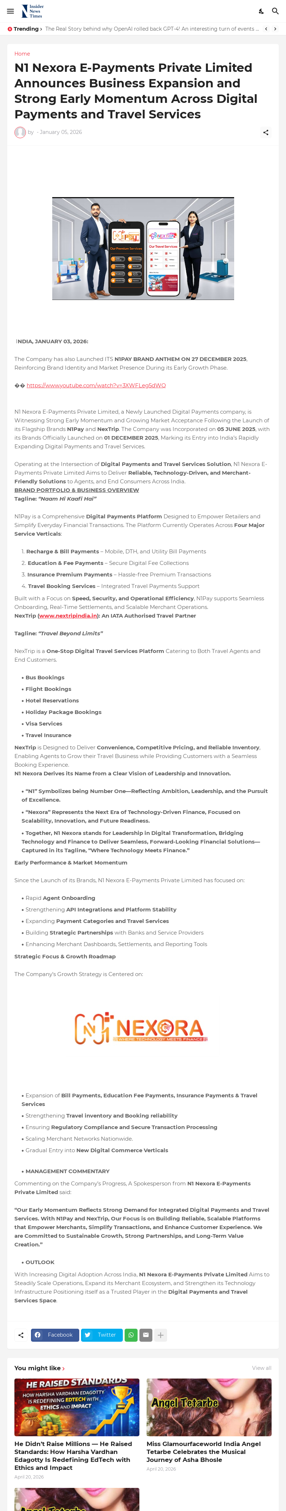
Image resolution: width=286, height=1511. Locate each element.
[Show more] (160, 1335)
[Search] (276, 11)
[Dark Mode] (262, 11)
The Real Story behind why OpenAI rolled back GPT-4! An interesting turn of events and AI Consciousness (152, 29)
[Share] (266, 132)
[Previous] (266, 28)
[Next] (275, 28)
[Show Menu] (10, 11)
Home (22, 53)
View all (262, 1368)
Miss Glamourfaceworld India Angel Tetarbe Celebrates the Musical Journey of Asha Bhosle (204, 1451)
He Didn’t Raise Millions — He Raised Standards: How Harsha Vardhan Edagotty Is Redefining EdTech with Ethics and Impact (73, 1455)
